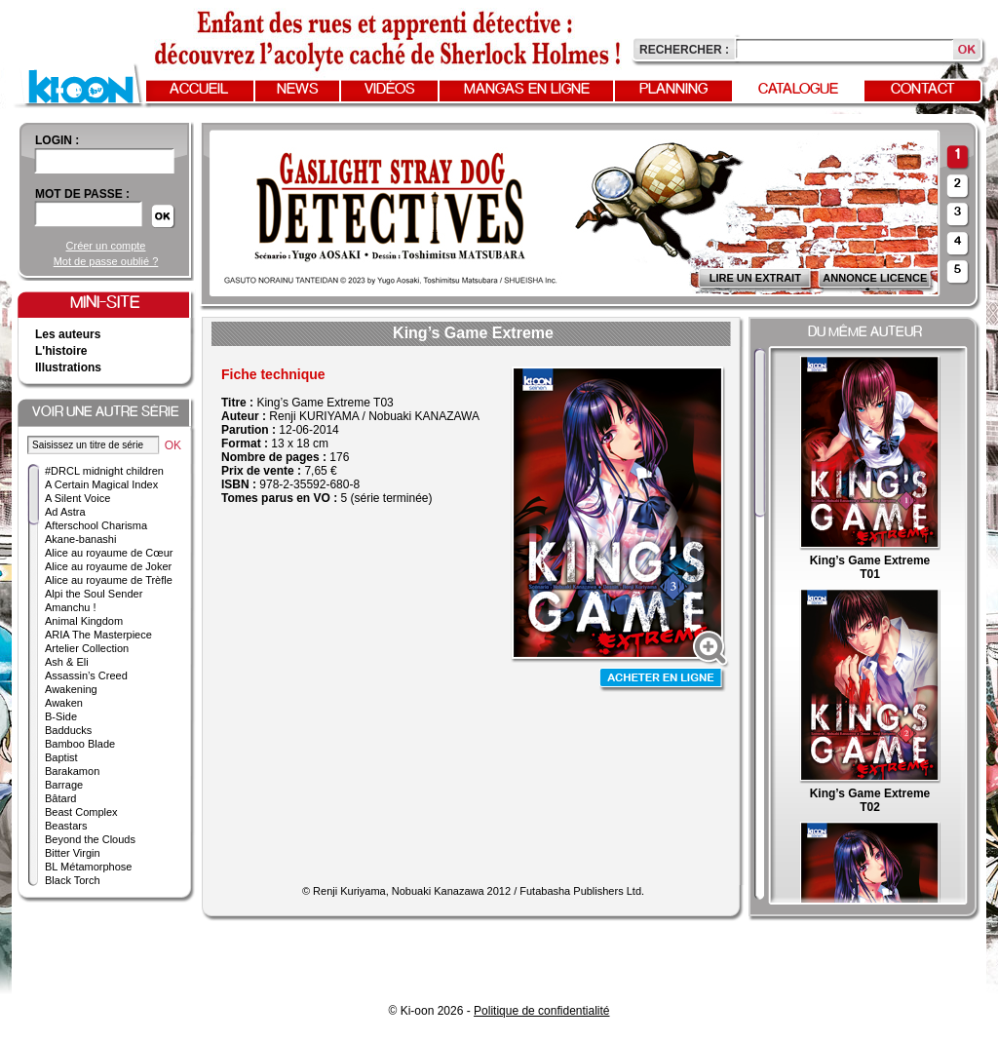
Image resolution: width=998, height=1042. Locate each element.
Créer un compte (106, 245)
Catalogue (798, 89)
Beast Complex (81, 812)
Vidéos (390, 89)
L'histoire (61, 351)
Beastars (66, 825)
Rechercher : (684, 50)
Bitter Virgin (72, 853)
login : (57, 140)
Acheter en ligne (662, 680)
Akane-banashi (80, 539)
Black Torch (72, 880)
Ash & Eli (67, 662)
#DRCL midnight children (104, 471)
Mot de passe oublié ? (106, 261)
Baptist (61, 757)
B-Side (61, 716)
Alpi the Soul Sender (93, 593)
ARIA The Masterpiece (98, 634)
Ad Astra (65, 512)
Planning (673, 89)
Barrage (64, 785)
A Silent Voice (77, 498)
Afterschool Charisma (96, 525)
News (298, 89)
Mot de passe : (82, 194)
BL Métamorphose (88, 866)
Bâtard (60, 798)
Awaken (64, 703)
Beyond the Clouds (90, 839)
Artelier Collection (87, 648)
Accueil (199, 89)
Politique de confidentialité (541, 1011)
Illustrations (68, 367)
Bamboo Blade (80, 744)
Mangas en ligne (527, 89)
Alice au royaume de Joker (108, 566)
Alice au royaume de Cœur (109, 553)
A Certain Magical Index (101, 484)
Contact (923, 89)
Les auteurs (67, 334)
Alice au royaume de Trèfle (109, 580)
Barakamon (72, 771)
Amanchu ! (70, 607)
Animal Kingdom (84, 621)
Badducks (68, 730)
